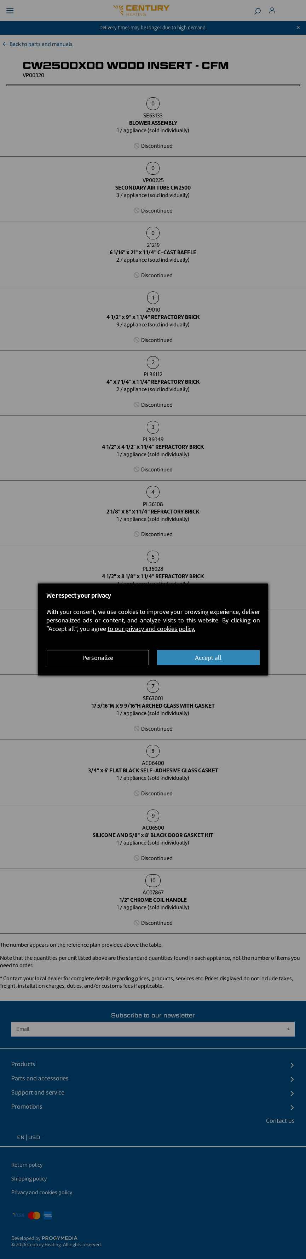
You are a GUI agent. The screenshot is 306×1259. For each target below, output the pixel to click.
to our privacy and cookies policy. (151, 629)
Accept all (208, 658)
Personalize (97, 658)
